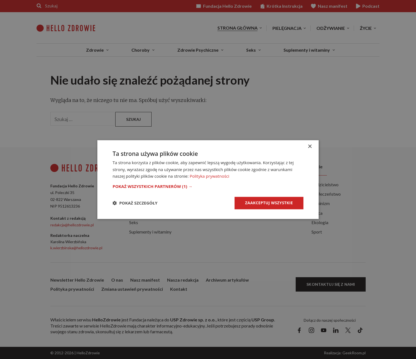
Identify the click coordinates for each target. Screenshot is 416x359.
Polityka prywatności (209, 176)
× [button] (310, 147)
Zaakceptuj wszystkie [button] (269, 202)
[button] (208, 186)
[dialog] (208, 179)
